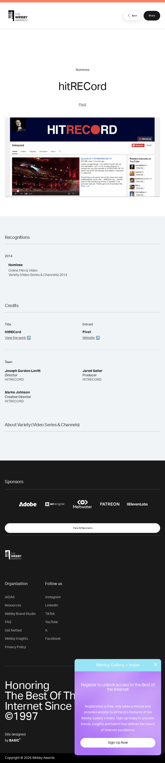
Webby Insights (16, 638)
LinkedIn (51, 605)
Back (132, 15)
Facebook (52, 638)
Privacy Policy (15, 647)
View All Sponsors (82, 528)
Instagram (53, 597)
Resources (13, 605)
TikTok (50, 614)
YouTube (51, 622)
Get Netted (13, 630)
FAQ (8, 622)
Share (152, 15)
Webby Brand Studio (20, 614)
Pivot (82, 104)
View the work (15, 338)
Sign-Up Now (118, 742)
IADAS (10, 597)
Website (88, 338)
